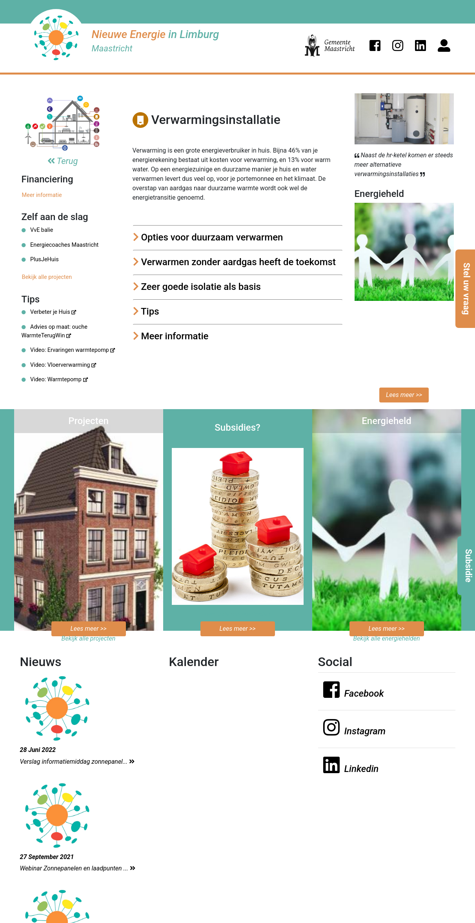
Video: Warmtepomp (55, 379)
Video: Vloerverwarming (59, 365)
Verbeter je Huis (49, 312)
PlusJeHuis (40, 259)
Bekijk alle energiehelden (386, 638)
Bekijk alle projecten (47, 277)
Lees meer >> (404, 395)
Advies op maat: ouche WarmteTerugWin (54, 331)
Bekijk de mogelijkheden (237, 614)
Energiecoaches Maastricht (60, 245)
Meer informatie (42, 195)
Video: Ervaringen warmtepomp (68, 350)
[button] (375, 45)
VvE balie (37, 230)
